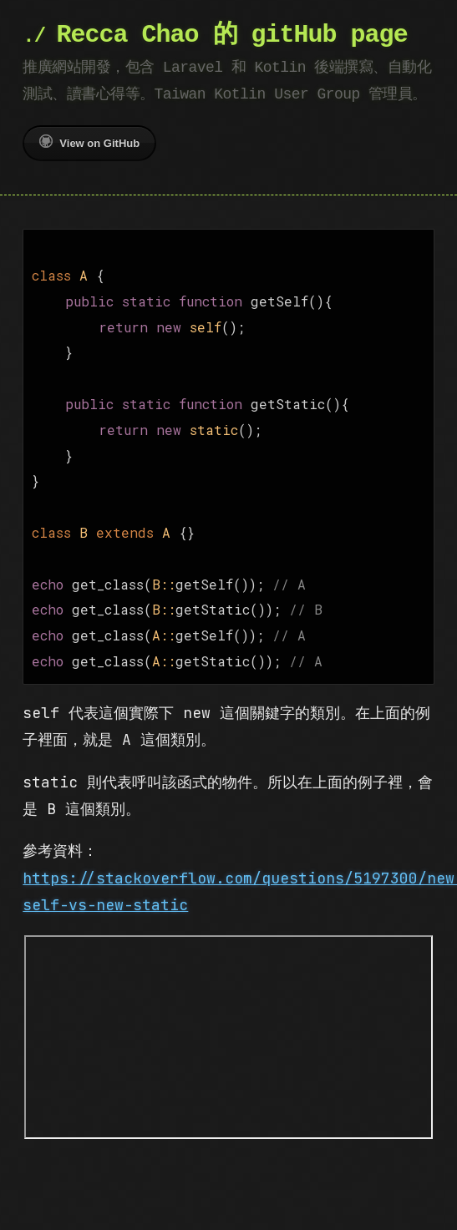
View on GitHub (89, 141)
